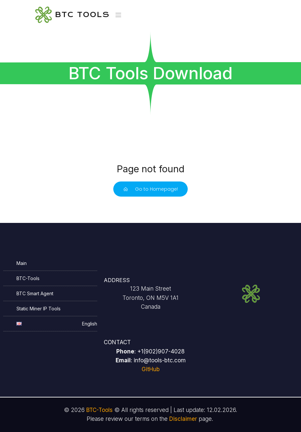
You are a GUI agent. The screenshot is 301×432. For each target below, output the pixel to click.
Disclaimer (183, 419)
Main (21, 263)
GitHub (151, 369)
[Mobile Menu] (118, 14)
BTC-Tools (28, 278)
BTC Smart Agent (34, 293)
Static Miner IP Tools (38, 308)
